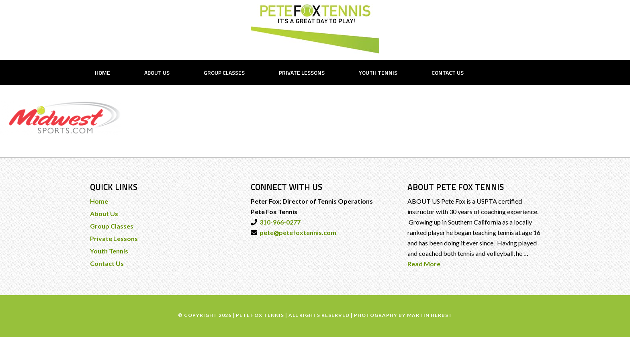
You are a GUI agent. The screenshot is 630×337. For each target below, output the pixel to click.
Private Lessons (114, 238)
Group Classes (111, 226)
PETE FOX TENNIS (315, 29)
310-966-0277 (279, 222)
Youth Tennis (109, 251)
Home (99, 201)
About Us (104, 213)
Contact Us (107, 263)
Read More (423, 264)
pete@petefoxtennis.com (296, 232)
